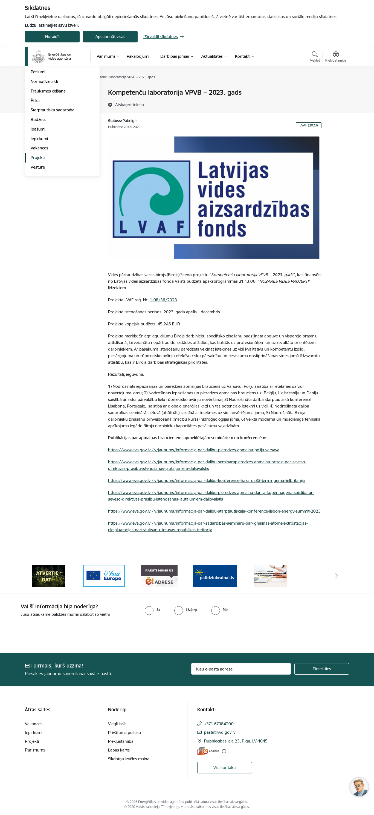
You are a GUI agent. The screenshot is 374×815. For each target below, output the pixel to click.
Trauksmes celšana (48, 149)
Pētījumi (38, 131)
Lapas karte (119, 750)
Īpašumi (38, 187)
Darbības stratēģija (48, 111)
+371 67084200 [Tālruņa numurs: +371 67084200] (219, 723)
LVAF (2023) (309, 125)
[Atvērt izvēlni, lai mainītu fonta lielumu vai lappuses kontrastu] (336, 57)
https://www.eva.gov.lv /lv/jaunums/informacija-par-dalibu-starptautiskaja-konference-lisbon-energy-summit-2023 (214, 511)
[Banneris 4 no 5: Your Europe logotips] (159, 575)
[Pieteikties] (321, 669)
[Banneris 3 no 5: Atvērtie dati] (104, 575)
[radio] (152, 609)
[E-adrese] (208, 751)
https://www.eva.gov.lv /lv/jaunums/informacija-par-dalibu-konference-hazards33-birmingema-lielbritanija (206, 480)
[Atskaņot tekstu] (129, 104)
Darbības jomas (45, 102)
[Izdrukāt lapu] (335, 90)
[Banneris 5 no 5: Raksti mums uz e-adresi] (214, 575)
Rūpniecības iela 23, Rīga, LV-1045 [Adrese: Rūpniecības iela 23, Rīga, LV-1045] (236, 741)
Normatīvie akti (44, 140)
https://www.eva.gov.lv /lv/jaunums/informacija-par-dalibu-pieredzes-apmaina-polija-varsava (193, 449)
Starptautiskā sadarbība (52, 169)
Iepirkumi (39, 197)
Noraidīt (52, 36)
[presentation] (45, 632)
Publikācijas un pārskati (52, 121)
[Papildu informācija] (224, 751)
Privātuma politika (124, 732)
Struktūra (39, 93)
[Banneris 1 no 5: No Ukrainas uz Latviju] (270, 575)
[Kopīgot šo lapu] (335, 104)
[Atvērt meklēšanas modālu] (315, 57)
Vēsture (38, 226)
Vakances (39, 207)
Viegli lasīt (117, 723)
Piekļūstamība (121, 741)
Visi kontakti (224, 767)
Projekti (38, 216)
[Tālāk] (336, 575)
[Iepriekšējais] (37, 575)
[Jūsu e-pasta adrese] (241, 669)
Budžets (38, 178)
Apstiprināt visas (110, 36)
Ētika (35, 159)
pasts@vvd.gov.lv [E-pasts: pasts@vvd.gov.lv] (219, 732)
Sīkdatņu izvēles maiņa (128, 758)
